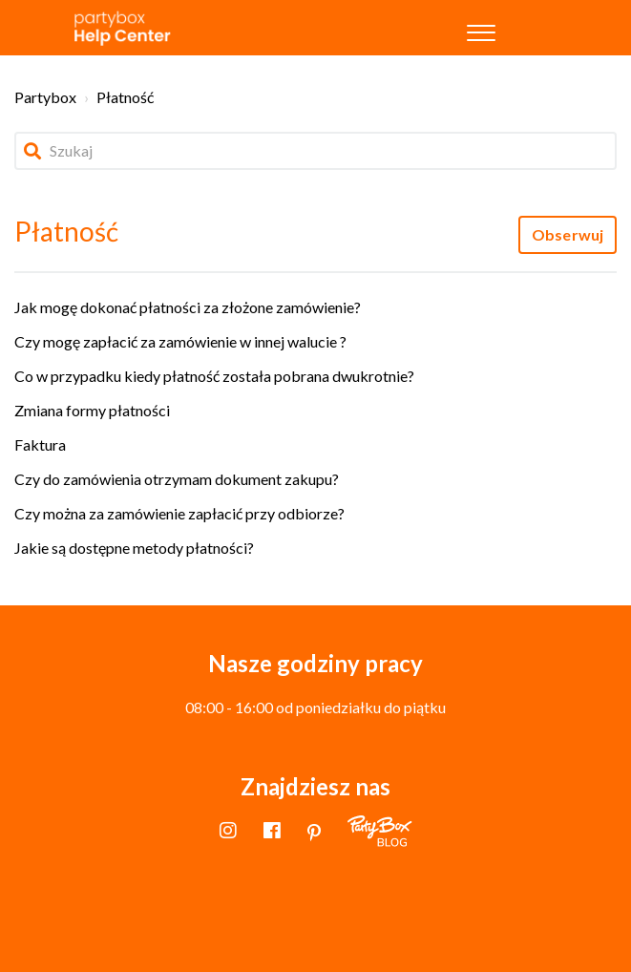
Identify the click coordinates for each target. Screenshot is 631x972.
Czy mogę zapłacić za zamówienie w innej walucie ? (180, 341)
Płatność (125, 97)
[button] (481, 28)
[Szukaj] (315, 151)
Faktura (40, 444)
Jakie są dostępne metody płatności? (134, 548)
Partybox (45, 97)
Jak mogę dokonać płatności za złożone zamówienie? (187, 307)
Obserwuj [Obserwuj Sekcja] (567, 234)
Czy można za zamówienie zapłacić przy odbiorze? (179, 513)
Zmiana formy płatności (92, 410)
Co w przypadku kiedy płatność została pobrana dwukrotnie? (214, 376)
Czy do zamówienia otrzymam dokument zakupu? (176, 479)
